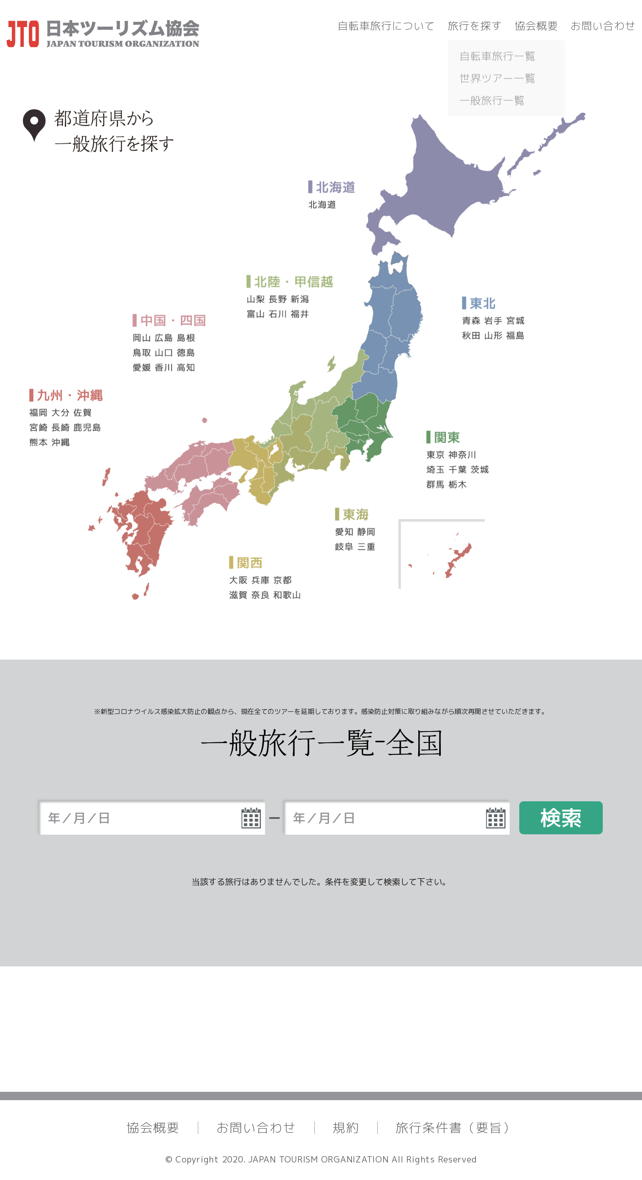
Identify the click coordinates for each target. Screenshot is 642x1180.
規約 (346, 1128)
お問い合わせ (603, 25)
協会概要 (536, 25)
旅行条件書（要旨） (456, 1128)
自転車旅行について (386, 25)
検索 (561, 817)
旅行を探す (475, 25)
